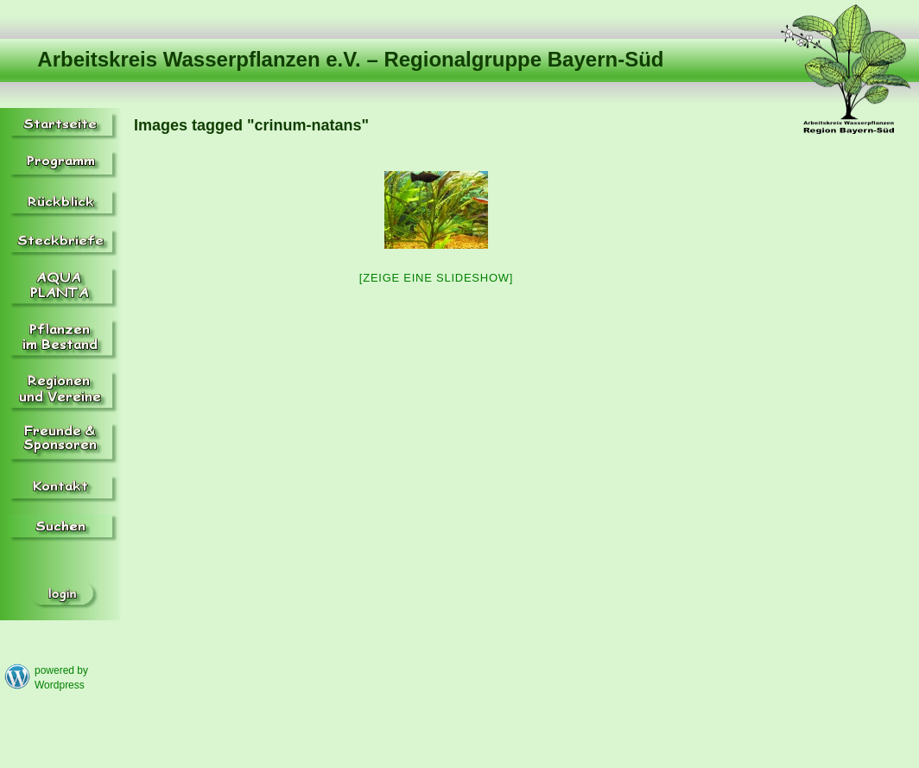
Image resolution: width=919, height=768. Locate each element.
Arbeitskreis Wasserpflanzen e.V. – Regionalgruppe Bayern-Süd (350, 59)
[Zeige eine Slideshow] (436, 277)
